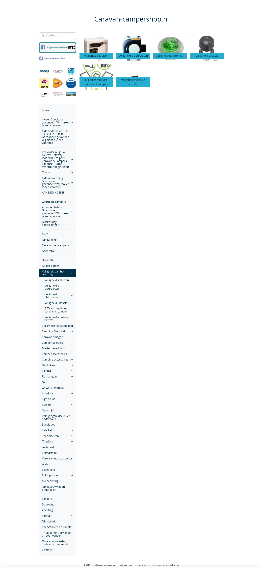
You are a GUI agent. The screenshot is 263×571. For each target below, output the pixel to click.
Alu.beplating (50, 481)
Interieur (57, 393)
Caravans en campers (55, 245)
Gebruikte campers (54, 202)
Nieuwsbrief (49, 521)
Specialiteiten (57, 436)
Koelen (57, 405)
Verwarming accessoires (57, 458)
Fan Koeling (49, 240)
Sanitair (57, 516)
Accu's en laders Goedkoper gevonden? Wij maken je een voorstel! (57, 211)
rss (130, 565)
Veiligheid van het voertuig (57, 273)
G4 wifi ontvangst (53, 388)
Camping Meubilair (57, 331)
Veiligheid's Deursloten (52, 287)
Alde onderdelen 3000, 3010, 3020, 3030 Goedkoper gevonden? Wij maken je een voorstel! (56, 137)
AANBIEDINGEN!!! (53, 192)
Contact (47, 550)
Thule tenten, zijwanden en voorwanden (57, 534)
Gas (57, 382)
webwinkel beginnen (143, 565)
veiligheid (48, 447)
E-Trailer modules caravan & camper (56, 310)
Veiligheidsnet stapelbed (57, 326)
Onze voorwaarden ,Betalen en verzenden (56, 542)
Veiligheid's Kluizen (57, 280)
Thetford (57, 441)
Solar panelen (57, 475)
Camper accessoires (57, 354)
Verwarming (49, 453)
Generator (48, 251)
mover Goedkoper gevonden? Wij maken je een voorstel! (57, 122)
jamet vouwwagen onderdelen (53, 488)
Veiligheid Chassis (59, 303)
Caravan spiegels (57, 337)
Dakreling (48, 504)
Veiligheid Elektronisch (59, 295)
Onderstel (57, 260)
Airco (57, 234)
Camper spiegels (52, 343)
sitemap (123, 565)
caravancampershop (52, 58)
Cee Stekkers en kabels (56, 527)
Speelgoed (48, 424)
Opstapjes (48, 410)
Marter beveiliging (53, 348)
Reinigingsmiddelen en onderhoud (56, 417)
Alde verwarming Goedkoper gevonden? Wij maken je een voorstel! (57, 182)
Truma (57, 172)
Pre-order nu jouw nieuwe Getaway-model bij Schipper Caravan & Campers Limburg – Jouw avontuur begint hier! (57, 159)
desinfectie (49, 470)
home (45, 110)
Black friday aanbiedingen (50, 223)
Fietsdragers (57, 376)
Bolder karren (51, 266)
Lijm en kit (48, 399)
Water (57, 464)
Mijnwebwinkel (172, 565)
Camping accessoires (57, 359)
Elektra (57, 371)
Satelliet (57, 430)
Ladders (47, 499)
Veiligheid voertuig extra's (56, 318)
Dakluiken (57, 365)
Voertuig (57, 510)
